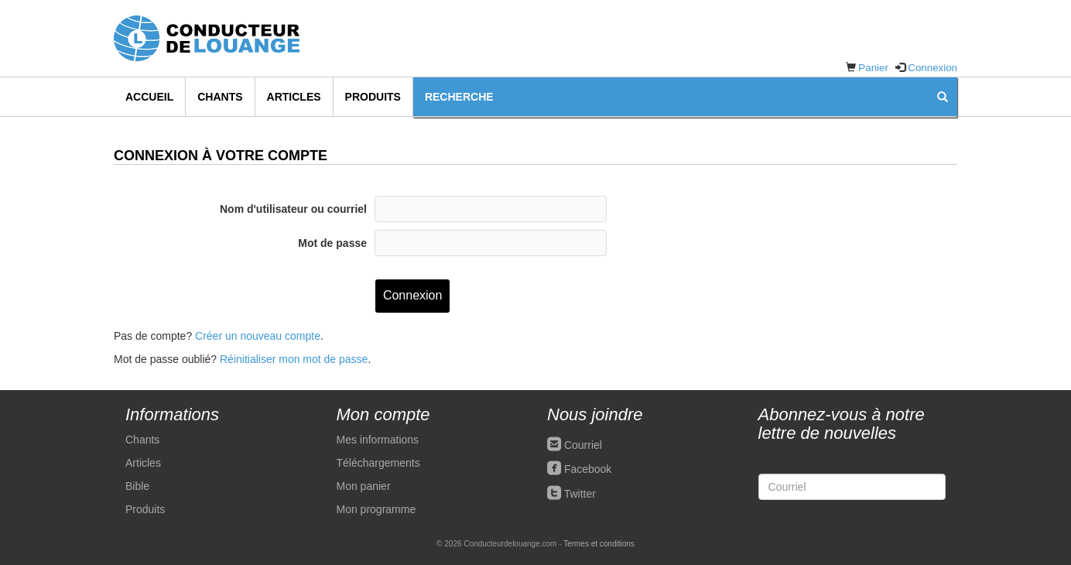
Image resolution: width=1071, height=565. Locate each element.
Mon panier (364, 486)
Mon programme (376, 509)
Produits (373, 97)
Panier (873, 68)
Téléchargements (378, 463)
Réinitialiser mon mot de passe (294, 359)
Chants (219, 97)
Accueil (149, 97)
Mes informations (378, 439)
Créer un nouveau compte (257, 336)
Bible (137, 486)
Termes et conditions (599, 543)
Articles (294, 97)
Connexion (932, 68)
